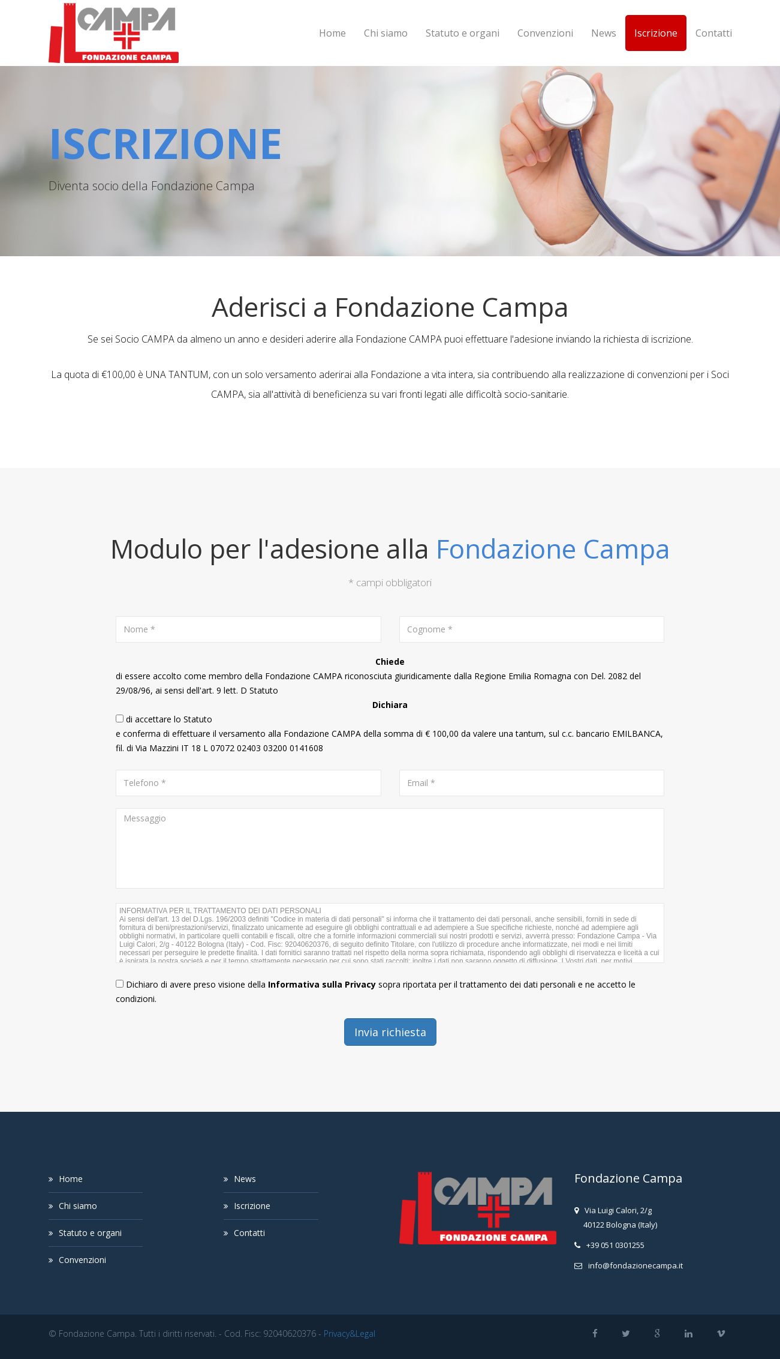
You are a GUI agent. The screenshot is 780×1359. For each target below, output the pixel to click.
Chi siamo (386, 33)
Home (332, 33)
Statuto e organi (462, 33)
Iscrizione (655, 33)
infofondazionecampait (635, 1265)
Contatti (713, 33)
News (603, 33)
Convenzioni (545, 33)
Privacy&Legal (349, 1333)
